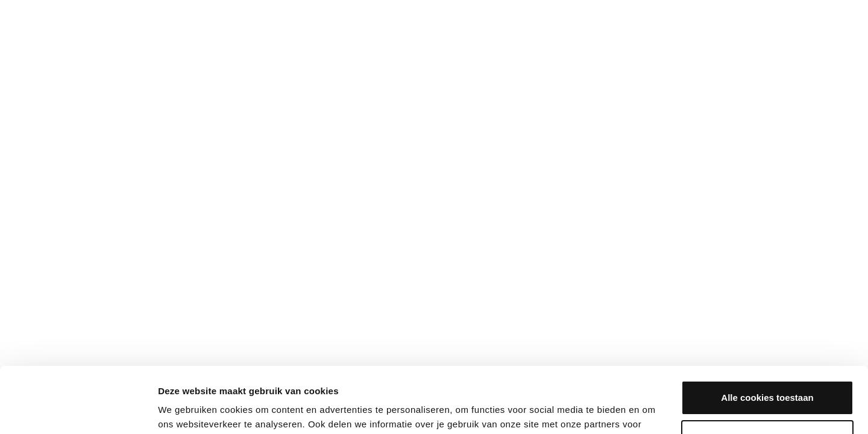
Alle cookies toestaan (767, 336)
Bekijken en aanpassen (212, 410)
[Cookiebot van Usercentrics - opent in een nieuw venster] (78, 410)
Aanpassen (768, 375)
